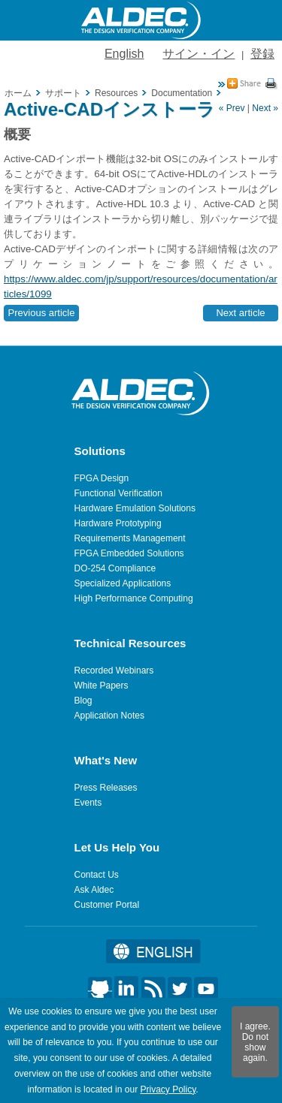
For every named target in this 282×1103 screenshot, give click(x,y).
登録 (262, 53)
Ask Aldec (94, 890)
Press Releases (106, 787)
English (124, 53)
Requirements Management (130, 538)
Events (88, 802)
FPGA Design (101, 478)
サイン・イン (198, 53)
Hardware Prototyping (118, 523)
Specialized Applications (122, 583)
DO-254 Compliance (115, 568)
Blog (83, 700)
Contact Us (96, 874)
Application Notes (109, 715)
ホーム (18, 93)
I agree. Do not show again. (255, 1042)
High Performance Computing (133, 598)
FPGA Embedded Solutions (129, 553)
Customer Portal (107, 905)
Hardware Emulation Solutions (135, 508)
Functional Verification (118, 493)
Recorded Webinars (114, 670)
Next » (265, 108)
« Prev (232, 108)
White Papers (101, 685)
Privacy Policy (168, 1089)
